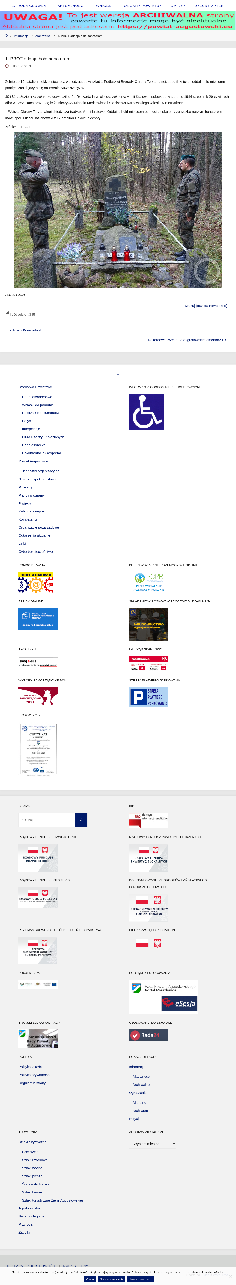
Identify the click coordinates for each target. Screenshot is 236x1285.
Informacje (21, 36)
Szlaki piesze (32, 1176)
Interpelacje (31, 429)
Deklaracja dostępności (31, 1266)
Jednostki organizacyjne (40, 471)
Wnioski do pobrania (38, 405)
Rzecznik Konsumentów (40, 413)
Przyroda (25, 1224)
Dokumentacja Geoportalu (42, 453)
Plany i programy (31, 495)
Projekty (24, 503)
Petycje (28, 421)
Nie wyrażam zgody (111, 1278)
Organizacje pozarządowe (38, 527)
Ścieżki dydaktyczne (38, 1184)
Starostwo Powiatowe (35, 387)
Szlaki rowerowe (35, 1160)
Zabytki (24, 1232)
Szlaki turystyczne (32, 1142)
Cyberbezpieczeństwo (35, 551)
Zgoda (90, 1278)
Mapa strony (75, 1266)
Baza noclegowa (31, 1216)
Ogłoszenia (138, 1093)
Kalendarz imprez (32, 511)
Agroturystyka (29, 1208)
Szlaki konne (32, 1192)
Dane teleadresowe (37, 397)
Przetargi (25, 487)
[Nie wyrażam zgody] (230, 1276)
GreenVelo (30, 1152)
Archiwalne (42, 36)
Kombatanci (27, 519)
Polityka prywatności (34, 1075)
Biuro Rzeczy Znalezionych (43, 437)
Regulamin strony (32, 1083)
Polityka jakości (30, 1067)
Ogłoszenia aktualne (34, 535)
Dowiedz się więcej (140, 1278)
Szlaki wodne (32, 1168)
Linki (22, 543)
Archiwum (140, 1110)
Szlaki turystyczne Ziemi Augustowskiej (52, 1200)
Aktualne (139, 1102)
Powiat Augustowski (33, 461)
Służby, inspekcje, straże (37, 479)
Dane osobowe (33, 445)
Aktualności (141, 1076)
